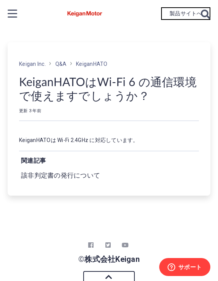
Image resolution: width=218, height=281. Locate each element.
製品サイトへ (186, 13)
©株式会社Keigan (109, 259)
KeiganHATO (92, 64)
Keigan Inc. (32, 64)
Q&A (61, 64)
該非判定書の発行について (60, 175)
